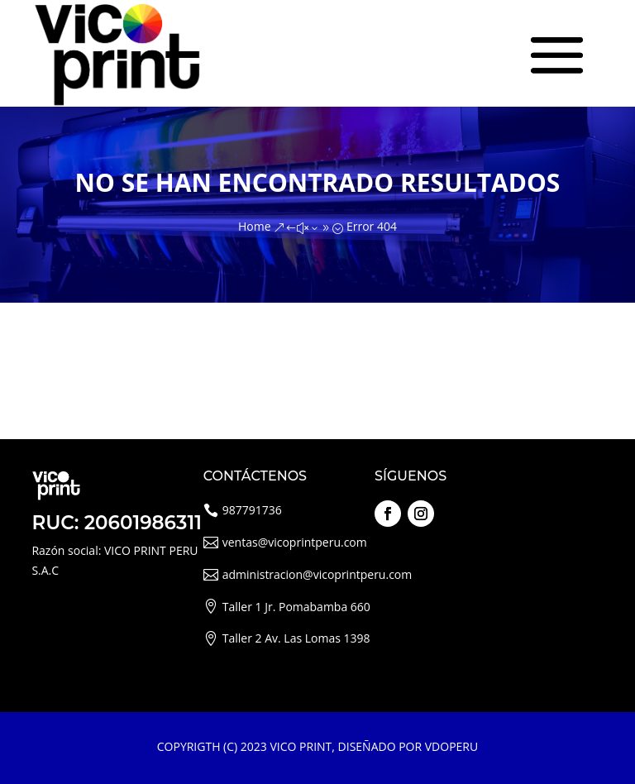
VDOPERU (451, 746)
